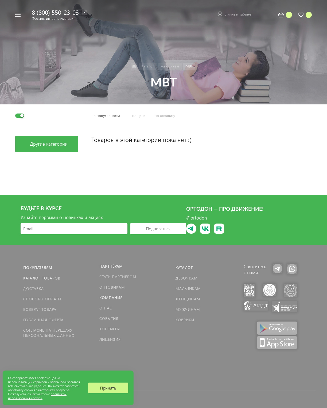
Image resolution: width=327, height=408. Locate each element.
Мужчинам (188, 309)
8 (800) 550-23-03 (55, 12)
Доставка (33, 288)
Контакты (109, 328)
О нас (105, 308)
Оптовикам (112, 287)
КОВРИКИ (185, 319)
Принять (108, 388)
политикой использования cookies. (37, 396)
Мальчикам (188, 288)
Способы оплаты (42, 298)
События (108, 318)
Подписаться (158, 228)
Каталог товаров (41, 278)
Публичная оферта (43, 319)
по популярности (105, 115)
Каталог (184, 267)
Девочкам (187, 278)
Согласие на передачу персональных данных (48, 333)
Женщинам (188, 298)
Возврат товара (39, 309)
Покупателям (37, 267)
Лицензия (110, 339)
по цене (139, 115)
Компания (111, 297)
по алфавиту (165, 115)
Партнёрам (111, 266)
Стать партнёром (118, 276)
